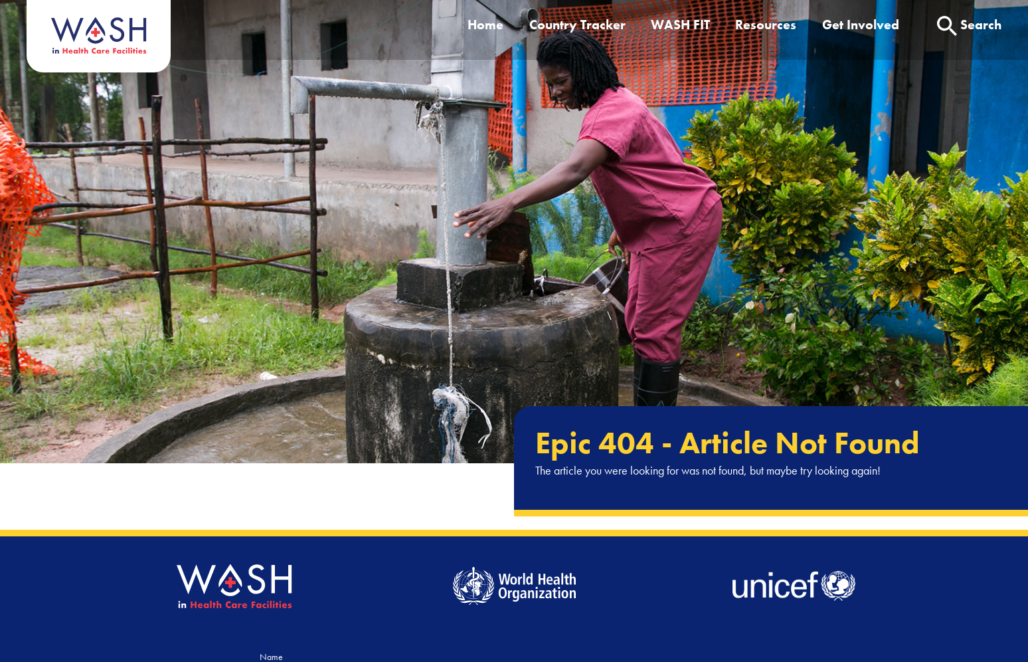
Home (485, 24)
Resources (765, 24)
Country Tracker (577, 24)
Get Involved (860, 24)
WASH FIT (680, 24)
